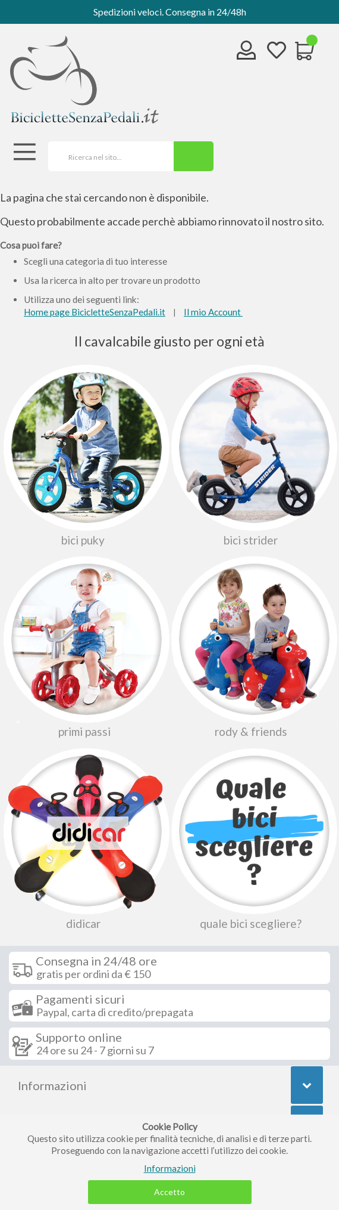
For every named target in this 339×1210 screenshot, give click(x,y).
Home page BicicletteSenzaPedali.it (94, 312)
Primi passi (85, 647)
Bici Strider (252, 455)
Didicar (85, 839)
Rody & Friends (252, 647)
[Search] (194, 156)
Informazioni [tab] (52, 1085)
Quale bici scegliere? (252, 839)
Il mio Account (213, 312)
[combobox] (106, 156)
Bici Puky (85, 455)
